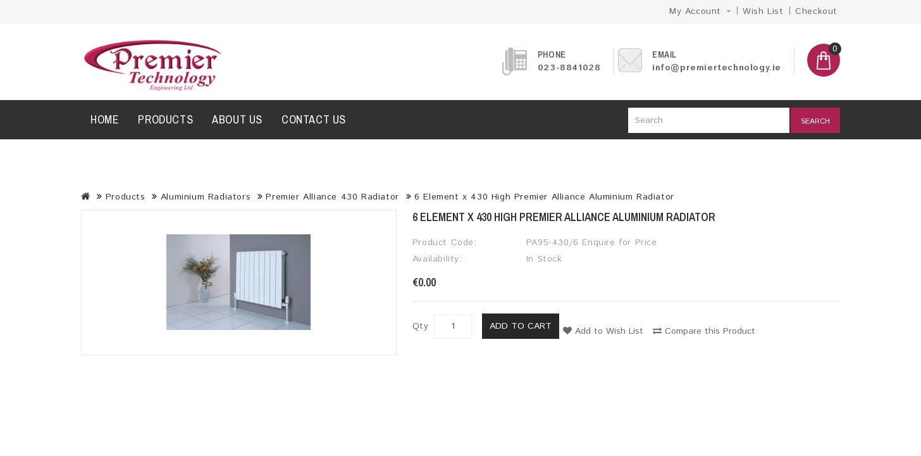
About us (237, 119)
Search (815, 121)
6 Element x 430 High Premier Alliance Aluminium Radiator (544, 197)
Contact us (313, 119)
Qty (420, 326)
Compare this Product (704, 331)
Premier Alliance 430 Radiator (332, 197)
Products (165, 119)
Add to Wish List (603, 331)
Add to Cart (521, 326)
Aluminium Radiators (205, 197)
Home (104, 119)
